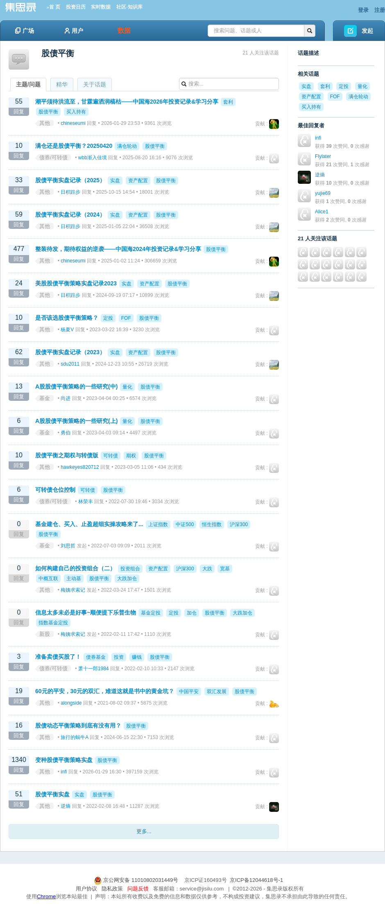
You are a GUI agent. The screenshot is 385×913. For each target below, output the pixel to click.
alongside (71, 703)
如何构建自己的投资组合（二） (75, 568)
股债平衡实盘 (52, 794)
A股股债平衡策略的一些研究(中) (76, 386)
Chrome (46, 896)
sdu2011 (70, 364)
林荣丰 (85, 501)
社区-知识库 (129, 7)
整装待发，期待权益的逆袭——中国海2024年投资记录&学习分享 (118, 249)
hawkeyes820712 (80, 467)
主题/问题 (28, 84)
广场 (24, 30)
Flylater (323, 156)
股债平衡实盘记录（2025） (70, 180)
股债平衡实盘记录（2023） (70, 352)
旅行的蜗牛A (74, 737)
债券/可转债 (53, 157)
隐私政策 (112, 889)
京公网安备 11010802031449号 (137, 880)
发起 (367, 30)
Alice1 (321, 212)
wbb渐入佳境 (92, 157)
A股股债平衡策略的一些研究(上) (76, 421)
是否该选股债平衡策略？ (66, 317)
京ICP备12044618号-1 (256, 880)
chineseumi (73, 123)
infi (64, 772)
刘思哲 (68, 546)
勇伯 (65, 433)
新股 (44, 634)
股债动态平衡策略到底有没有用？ (78, 725)
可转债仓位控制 (55, 489)
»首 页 (53, 7)
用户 (74, 30)
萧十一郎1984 (93, 668)
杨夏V (67, 329)
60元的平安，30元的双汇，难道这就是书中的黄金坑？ (104, 691)
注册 (379, 10)
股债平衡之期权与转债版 (66, 455)
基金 (44, 398)
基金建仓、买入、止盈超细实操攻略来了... (89, 524)
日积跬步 (70, 192)
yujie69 (323, 193)
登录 (363, 10)
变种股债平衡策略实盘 (64, 760)
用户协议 (86, 889)
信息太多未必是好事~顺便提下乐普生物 (85, 612)
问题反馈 (138, 889)
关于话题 (94, 84)
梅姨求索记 (73, 590)
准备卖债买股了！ (58, 656)
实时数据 (101, 7)
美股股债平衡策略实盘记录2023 (76, 283)
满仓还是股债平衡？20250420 (73, 145)
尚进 (65, 398)
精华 (62, 84)
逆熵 (65, 806)
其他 (44, 123)
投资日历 (76, 7)
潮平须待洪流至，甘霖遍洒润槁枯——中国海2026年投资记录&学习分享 (126, 101)
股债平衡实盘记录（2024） (70, 214)
